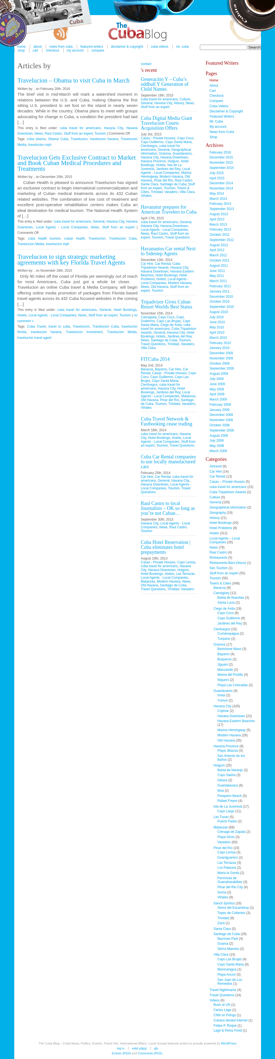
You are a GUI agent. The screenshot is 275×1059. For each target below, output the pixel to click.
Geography (217, 513)
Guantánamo (182, 153)
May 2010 (216, 327)
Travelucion (79, 139)
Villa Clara (187, 192)
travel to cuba (59, 326)
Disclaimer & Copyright (127, 47)
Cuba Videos (159, 47)
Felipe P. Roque (225, 1025)
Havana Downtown (174, 157)
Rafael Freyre (227, 801)
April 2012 (216, 250)
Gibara (222, 780)
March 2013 (218, 224)
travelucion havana (104, 139)
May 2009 (216, 389)
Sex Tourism (218, 568)
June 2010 (217, 322)
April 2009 (216, 394)
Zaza (221, 923)
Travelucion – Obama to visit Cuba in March (74, 80)
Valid (139, 1048)
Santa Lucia (226, 602)
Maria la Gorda (228, 873)
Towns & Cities (220, 583)
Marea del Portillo (230, 675)
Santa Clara (149, 184)
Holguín (173, 161)
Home (213, 80)
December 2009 (221, 353)
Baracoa (147, 369)
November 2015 (221, 162)
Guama (222, 944)
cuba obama (36, 139)
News (39, 133)
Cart (35, 50)
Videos (214, 1000)
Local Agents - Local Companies (62, 227)
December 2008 (221, 415)
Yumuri (222, 700)
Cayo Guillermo (152, 142)
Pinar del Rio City (230, 887)
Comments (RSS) (150, 1053)
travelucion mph (40, 145)
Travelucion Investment (84, 332)
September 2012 (221, 240)
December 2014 (221, 183)
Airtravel (215, 466)
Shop (21, 50)
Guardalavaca (227, 785)
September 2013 (221, 209)
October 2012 (219, 235)
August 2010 (218, 312)
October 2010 (219, 301)
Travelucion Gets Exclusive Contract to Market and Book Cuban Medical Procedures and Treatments (77, 163)
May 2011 (216, 276)
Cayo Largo (225, 811)
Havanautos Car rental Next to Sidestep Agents (168, 251)
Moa (220, 791)
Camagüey (149, 317)
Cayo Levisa (186, 562)
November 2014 (221, 188)
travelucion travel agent (35, 338)
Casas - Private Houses (158, 138)
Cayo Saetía (226, 775)
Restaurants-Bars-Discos (227, 563)
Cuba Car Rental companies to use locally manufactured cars (168, 461)
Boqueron (224, 659)
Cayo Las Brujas (169, 321)
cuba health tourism (44, 238)
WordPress (228, 1043)
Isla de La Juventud (228, 806)
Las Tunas (221, 817)
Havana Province (153, 161)
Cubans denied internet (231, 1020)
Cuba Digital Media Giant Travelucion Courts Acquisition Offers (166, 123)
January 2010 (219, 348)
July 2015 (216, 173)
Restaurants (218, 558)
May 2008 (216, 446)
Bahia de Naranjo (230, 770)
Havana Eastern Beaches (236, 721)
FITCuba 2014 (155, 359)
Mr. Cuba (182, 47)
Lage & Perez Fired (228, 1030)
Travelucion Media (31, 244)
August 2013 (218, 214)
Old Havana (159, 287)
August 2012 (218, 245)
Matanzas (188, 396)
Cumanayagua (228, 633)
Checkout (52, 50)
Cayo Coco (185, 138)
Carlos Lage (222, 1010)
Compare (97, 50)
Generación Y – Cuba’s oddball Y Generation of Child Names (165, 84)
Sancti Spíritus (224, 903)
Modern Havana (171, 176)
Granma (165, 153)
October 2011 (219, 260)
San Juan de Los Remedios (229, 982)
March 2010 (218, 338)
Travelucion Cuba (123, 238)
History (179, 103)
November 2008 (221, 420)
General (99, 221)
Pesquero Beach (229, 796)
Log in (120, 1048)
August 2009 (218, 374)
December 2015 (221, 157)
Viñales (146, 196)
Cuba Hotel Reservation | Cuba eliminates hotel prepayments (166, 547)
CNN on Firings (225, 1015)
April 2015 (216, 178)
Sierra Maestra (228, 949)
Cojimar (223, 711)
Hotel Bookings (125, 310)
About (213, 85)
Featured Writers (221, 116)
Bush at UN (222, 1005)
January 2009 (219, 410)
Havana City (113, 128)
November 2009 (221, 358)
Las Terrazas (185, 574)
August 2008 (218, 436)
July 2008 (216, 440)
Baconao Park (227, 939)
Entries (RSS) (121, 1053)
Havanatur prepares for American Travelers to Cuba (169, 209)
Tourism (100, 133)
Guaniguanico (227, 857)
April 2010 (216, 332)
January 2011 (219, 291)
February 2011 (220, 286)
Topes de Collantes (231, 913)
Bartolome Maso (229, 649)
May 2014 (216, 193)
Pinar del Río (163, 180)
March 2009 (218, 399)
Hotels (22, 315)
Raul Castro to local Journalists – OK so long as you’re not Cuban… (168, 508)
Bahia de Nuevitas (230, 598)
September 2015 (221, 168)
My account (75, 50)
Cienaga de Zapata (231, 832)
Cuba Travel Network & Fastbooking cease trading (166, 421)
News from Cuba (221, 132)
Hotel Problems (220, 528)
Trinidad (157, 192)
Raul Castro (53, 133)
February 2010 (220, 343)
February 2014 (220, 204)
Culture (185, 99)
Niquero (223, 680)
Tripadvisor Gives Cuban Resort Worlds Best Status (166, 304)
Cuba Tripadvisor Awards (160, 265)
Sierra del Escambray (233, 908)
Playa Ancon (226, 974)
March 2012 (218, 255)
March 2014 (218, 199)
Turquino (223, 639)
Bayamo (161, 369)
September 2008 (221, 430)
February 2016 (220, 152)
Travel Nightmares (222, 990)
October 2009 (219, 363)
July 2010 (216, 317)
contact (146, 64)
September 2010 (221, 307)
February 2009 (220, 405)
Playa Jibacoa (227, 751)
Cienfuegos (149, 146)
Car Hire (147, 264)
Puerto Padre (227, 821)
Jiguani (222, 664)
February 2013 (220, 229)
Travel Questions (177, 237)
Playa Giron (226, 837)
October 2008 (219, 425)
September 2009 (221, 368)
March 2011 (218, 281)
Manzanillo (225, 670)
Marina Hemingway (231, 730)
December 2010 (221, 297)
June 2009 (217, 384)
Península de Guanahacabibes (229, 880)
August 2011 (218, 266)
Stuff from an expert (78, 133)
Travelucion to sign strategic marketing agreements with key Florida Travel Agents (71, 259)
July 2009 (216, 379)
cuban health (74, 238)
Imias (221, 695)
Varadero (171, 192)
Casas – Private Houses (227, 482)
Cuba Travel (36, 326)
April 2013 (216, 219)
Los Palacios (226, 868)
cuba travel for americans (80, 128)
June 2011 (217, 271)
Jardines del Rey (168, 169)
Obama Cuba (58, 139)
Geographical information (227, 507)
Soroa (221, 892)
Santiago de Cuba (173, 184)
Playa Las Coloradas (232, 685)
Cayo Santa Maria (178, 142)
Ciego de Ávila (171, 325)
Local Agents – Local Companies (224, 540)
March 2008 (218, 451)
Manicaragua (226, 969)
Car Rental (163, 264)
